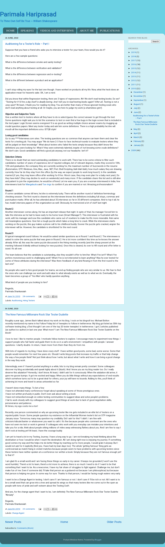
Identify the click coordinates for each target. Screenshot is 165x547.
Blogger (98, 539)
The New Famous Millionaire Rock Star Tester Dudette (36, 314)
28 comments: (29, 296)
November (138, 96)
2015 (133, 68)
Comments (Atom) (25, 528)
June (136, 112)
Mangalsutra (32, 184)
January (137, 145)
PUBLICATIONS (110, 30)
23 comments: (29, 509)
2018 (133, 56)
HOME (10, 30)
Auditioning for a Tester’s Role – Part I (27, 43)
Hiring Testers (29, 300)
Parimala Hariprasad (28, 14)
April (136, 133)
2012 (133, 80)
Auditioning (17, 300)
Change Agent (18, 513)
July (136, 108)
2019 (133, 52)
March (136, 137)
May (136, 129)
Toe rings (46, 184)
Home (64, 522)
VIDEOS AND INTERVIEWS (57, 30)
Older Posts (114, 522)
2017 (133, 60)
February (137, 141)
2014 (133, 72)
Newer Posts (13, 522)
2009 (133, 150)
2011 (133, 84)
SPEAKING (27, 30)
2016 (133, 64)
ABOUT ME (87, 30)
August (137, 104)
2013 (133, 76)
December (138, 92)
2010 (133, 88)
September (139, 100)
